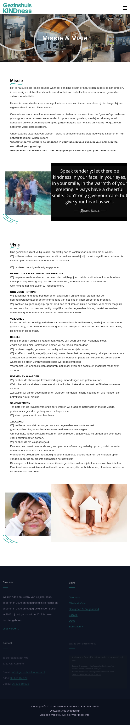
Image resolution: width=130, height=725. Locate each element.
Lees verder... (11, 629)
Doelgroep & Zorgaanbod (84, 610)
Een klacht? (76, 627)
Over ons (74, 598)
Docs (72, 621)
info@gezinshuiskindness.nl (28, 673)
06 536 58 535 (20, 684)
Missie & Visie (77, 604)
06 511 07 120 (18, 678)
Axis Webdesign (70, 710)
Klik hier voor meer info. (76, 714)
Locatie (73, 616)
